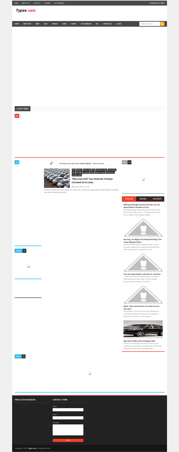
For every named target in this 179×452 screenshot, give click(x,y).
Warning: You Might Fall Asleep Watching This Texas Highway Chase (143, 240)
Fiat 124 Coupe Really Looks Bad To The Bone (142, 274)
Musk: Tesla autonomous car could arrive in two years (142, 307)
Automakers (59, 3)
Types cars (32, 448)
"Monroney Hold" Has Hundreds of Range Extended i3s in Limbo (92, 180)
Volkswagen (86, 24)
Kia (97, 24)
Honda (73, 24)
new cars (27, 24)
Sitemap (47, 3)
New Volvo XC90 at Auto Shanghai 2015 (139, 341)
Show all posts (98, 163)
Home (16, 3)
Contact (36, 3)
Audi (45, 24)
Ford (64, 24)
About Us (26, 3)
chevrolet (107, 24)
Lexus (119, 24)
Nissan (55, 24)
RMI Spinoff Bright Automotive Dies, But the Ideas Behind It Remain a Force (142, 206)
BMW (37, 24)
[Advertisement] (117, 13)
